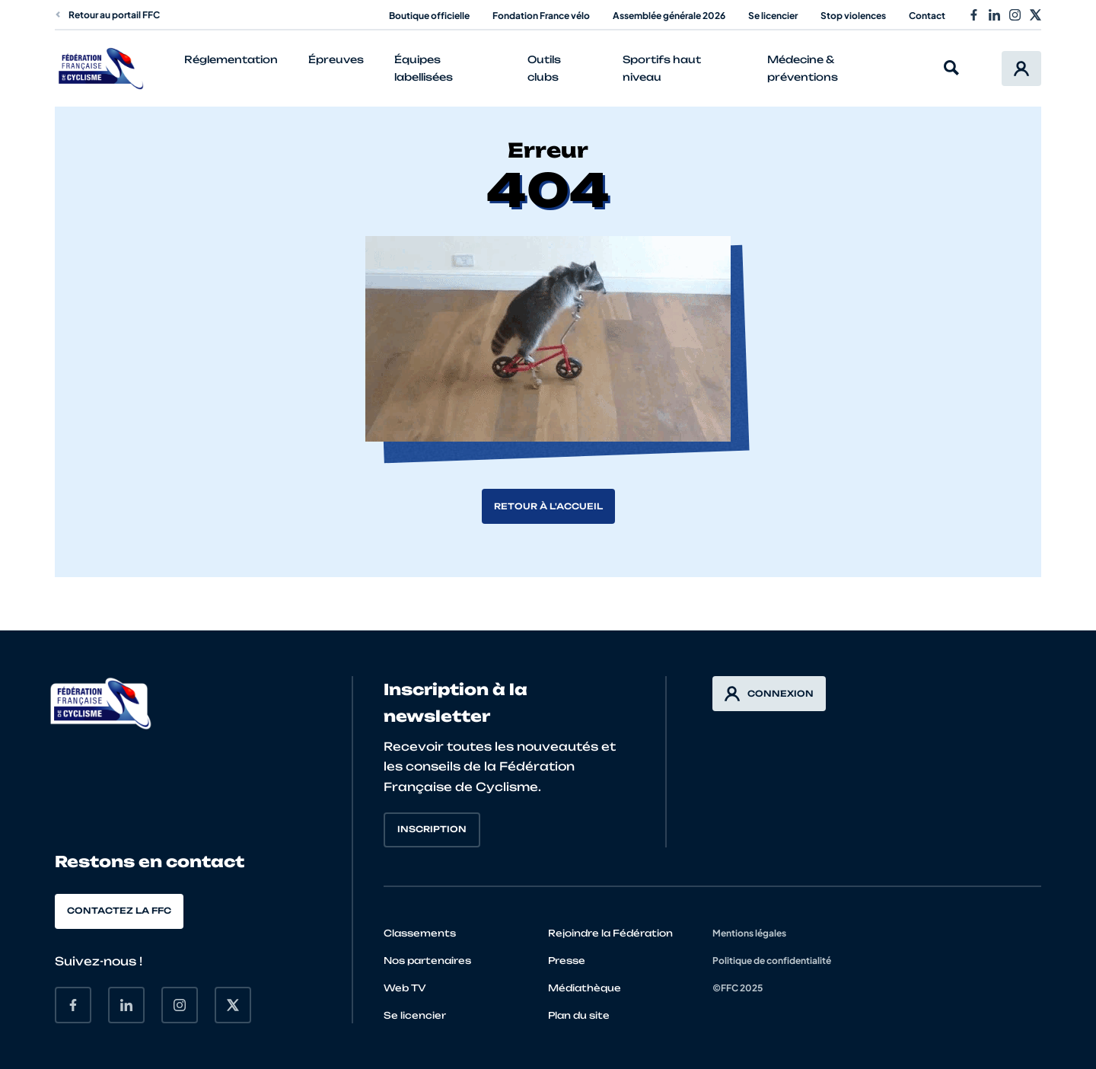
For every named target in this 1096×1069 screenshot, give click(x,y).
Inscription (432, 829)
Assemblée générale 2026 (669, 15)
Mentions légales (749, 933)
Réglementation (231, 59)
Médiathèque (584, 988)
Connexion (769, 693)
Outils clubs (544, 68)
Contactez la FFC (119, 910)
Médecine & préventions (802, 68)
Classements (420, 933)
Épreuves (336, 59)
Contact (927, 15)
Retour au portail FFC (107, 15)
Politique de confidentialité (771, 960)
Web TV (405, 988)
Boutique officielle (429, 15)
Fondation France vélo (541, 15)
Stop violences (853, 15)
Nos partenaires (427, 960)
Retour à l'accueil (548, 506)
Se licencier (773, 15)
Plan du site (579, 1015)
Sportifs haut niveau (662, 68)
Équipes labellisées (423, 68)
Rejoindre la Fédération (610, 933)
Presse (566, 960)
